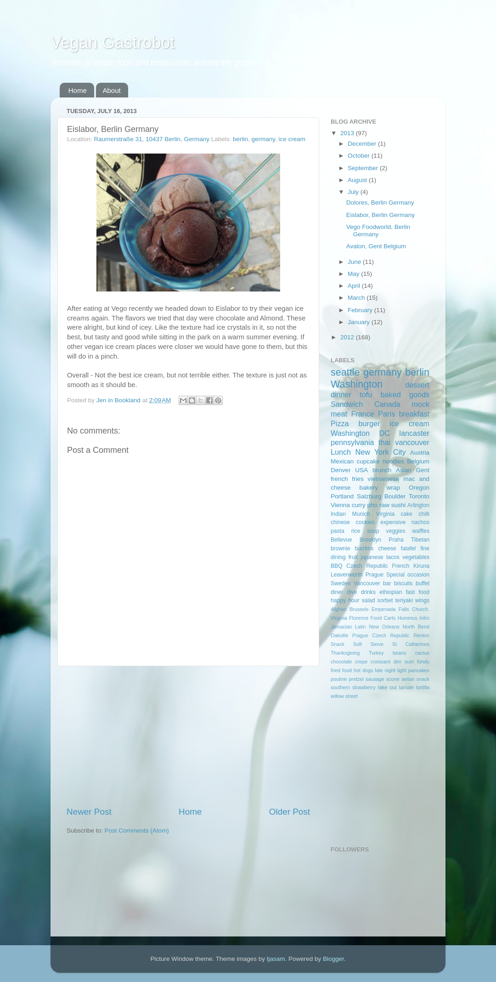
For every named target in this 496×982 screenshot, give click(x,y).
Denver (341, 470)
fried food (341, 670)
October (360, 155)
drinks (368, 592)
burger (369, 423)
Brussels (358, 609)
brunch (381, 470)
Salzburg (369, 496)
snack (423, 679)
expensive (393, 522)
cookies (365, 522)
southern (340, 687)
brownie (340, 548)
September (364, 168)
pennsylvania (352, 442)
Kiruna (421, 566)
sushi (398, 505)
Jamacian (341, 626)
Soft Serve (368, 644)
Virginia (385, 514)
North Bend (416, 626)
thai (384, 442)
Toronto (419, 496)
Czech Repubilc (367, 566)
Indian (338, 514)
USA (361, 470)
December (363, 143)
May (354, 273)
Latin (360, 626)
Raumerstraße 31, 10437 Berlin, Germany (151, 139)
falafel (408, 548)
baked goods (405, 394)
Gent (422, 470)
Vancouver (367, 583)
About (112, 90)
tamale (406, 687)
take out (387, 687)
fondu (423, 661)
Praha (396, 540)
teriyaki (403, 600)
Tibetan (420, 540)
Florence (358, 618)
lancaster (414, 433)
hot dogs (363, 670)
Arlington (418, 505)
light (401, 670)
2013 (348, 133)
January (360, 322)
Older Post (289, 811)
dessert (417, 385)
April (355, 285)
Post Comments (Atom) (137, 830)
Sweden (341, 583)
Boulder (395, 496)
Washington (357, 384)
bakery (368, 487)
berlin (240, 139)
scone (393, 679)
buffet (422, 583)
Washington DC (360, 433)
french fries (347, 478)
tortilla (422, 687)
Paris (386, 414)
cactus (422, 653)
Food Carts (383, 618)
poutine (339, 679)
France (362, 414)
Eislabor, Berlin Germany (380, 214)
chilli (423, 514)
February (361, 310)
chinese (340, 522)
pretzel (356, 679)
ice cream (292, 139)
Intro (424, 618)
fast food (417, 592)
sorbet (385, 600)
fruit (353, 557)
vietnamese (383, 478)
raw (384, 505)
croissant (380, 661)
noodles (393, 461)
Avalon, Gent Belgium (376, 246)
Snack (337, 644)
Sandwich (347, 404)
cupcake (367, 461)
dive (352, 592)
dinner (341, 394)
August (358, 180)
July (354, 191)
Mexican (342, 461)
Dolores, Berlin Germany (380, 202)
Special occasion (407, 574)
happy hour (345, 600)
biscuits (403, 583)
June (355, 261)
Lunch (341, 452)
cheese (387, 548)
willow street (344, 696)
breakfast (414, 414)
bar (387, 583)
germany (264, 139)
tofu (366, 394)
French (400, 566)
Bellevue (341, 540)
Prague (374, 574)
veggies (396, 531)
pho (372, 505)
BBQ (337, 566)
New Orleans (384, 626)
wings (422, 600)
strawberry (363, 687)
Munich (361, 514)
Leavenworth (347, 574)
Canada (387, 404)
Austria (419, 452)
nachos (420, 522)
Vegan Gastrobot (113, 42)
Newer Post (89, 811)
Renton (421, 635)
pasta (337, 531)
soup (373, 531)
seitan (408, 679)
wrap (393, 487)
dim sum (404, 661)
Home (77, 90)
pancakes (418, 670)
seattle (345, 372)
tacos (393, 557)
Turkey (376, 653)
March (357, 297)
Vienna (340, 505)
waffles (420, 531)
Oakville (339, 635)
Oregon (419, 487)
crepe (361, 661)
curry (359, 505)
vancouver (412, 442)
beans (399, 653)
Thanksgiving (345, 653)
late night (385, 670)
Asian (403, 470)
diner (337, 592)
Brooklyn (370, 540)
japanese (372, 557)
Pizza (340, 423)
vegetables (415, 557)
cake (406, 514)
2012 (348, 337)
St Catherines (410, 644)
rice (356, 531)
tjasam (276, 958)
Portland (342, 496)
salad (368, 600)
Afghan (338, 609)
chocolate (341, 661)
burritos (364, 548)
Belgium (418, 461)
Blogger (333, 958)
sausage (375, 679)
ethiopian (390, 592)
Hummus (407, 618)
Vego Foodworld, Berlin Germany (378, 230)
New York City (380, 452)
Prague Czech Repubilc (381, 635)
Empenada (383, 609)
